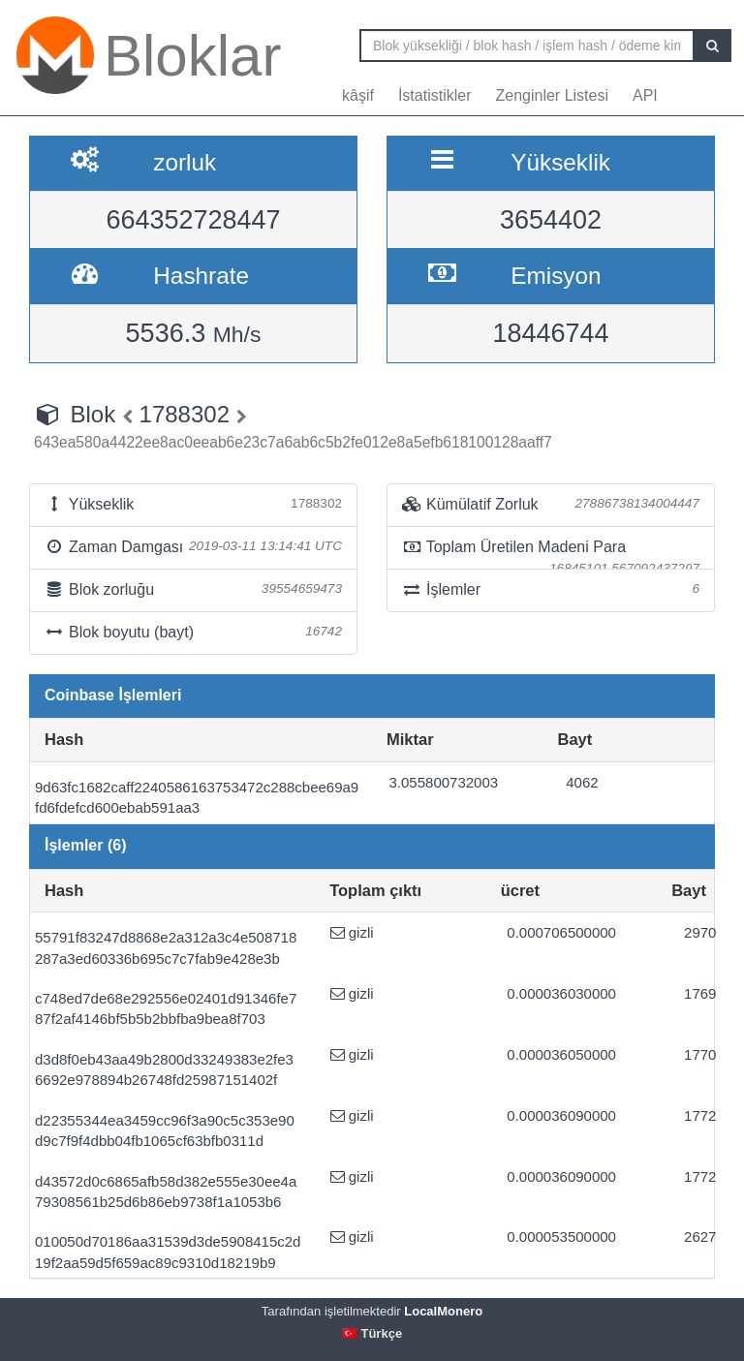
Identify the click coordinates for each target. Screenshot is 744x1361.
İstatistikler (435, 95)
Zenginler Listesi (551, 95)
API (645, 95)
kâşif (358, 95)
